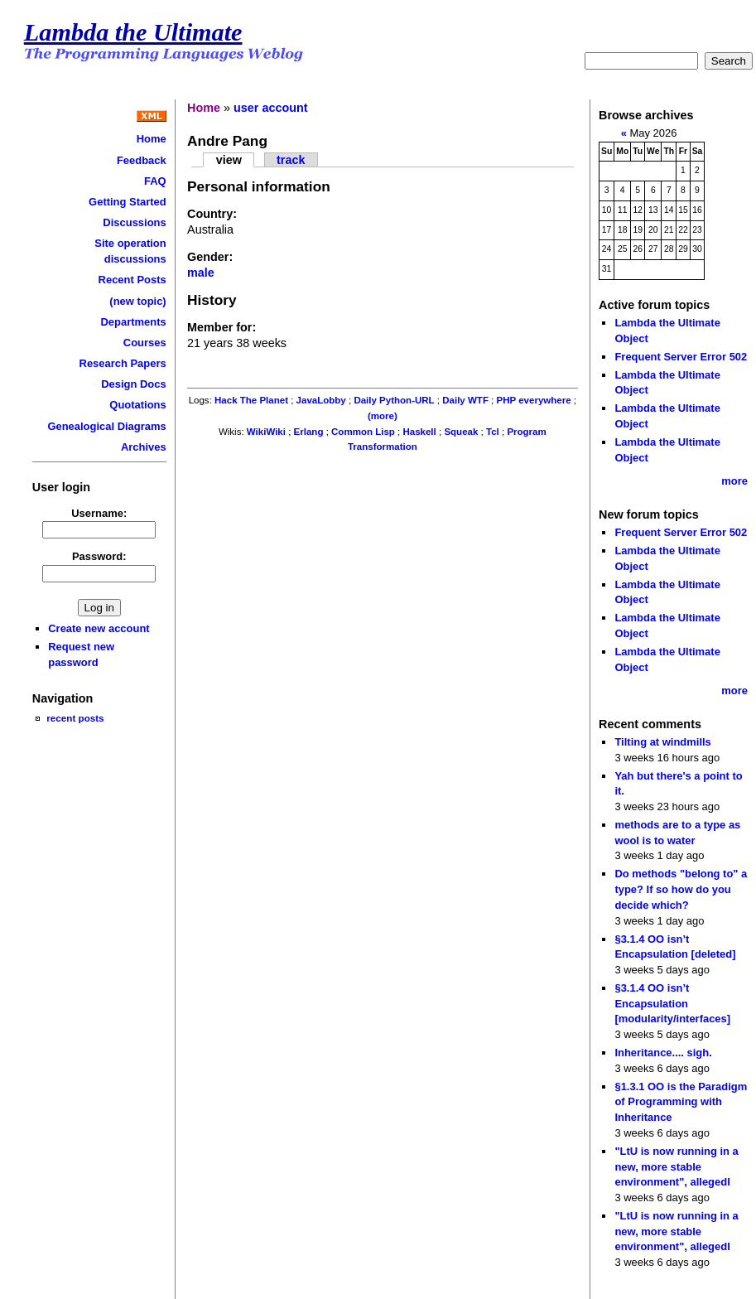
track (291, 160)
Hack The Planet (251, 400)
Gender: (210, 256)
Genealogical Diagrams (106, 426)
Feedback (141, 160)
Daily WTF (465, 400)
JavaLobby (321, 400)
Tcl (492, 432)
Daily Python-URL (394, 400)
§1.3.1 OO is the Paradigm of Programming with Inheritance (680, 1101)
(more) (382, 416)
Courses (144, 342)
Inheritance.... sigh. (662, 1052)
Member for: (221, 327)
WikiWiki (266, 432)
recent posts (75, 717)
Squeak (461, 432)
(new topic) (137, 301)
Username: (99, 513)
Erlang (309, 432)
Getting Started (127, 202)
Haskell (419, 432)
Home (151, 139)
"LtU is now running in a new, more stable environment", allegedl (676, 1166)
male (200, 272)
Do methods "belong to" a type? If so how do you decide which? (680, 888)
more (734, 481)
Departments (133, 322)
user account (271, 107)
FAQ (155, 181)
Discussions (134, 222)
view (229, 160)
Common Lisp (363, 432)
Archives (143, 447)
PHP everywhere (534, 400)
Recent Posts (132, 279)
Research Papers (122, 363)
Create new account (98, 628)
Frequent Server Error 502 (680, 356)
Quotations (137, 404)
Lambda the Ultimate (133, 32)
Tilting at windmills (662, 742)
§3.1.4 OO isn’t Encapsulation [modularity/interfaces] (672, 1003)
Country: (212, 213)
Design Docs (133, 384)
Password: (99, 556)
